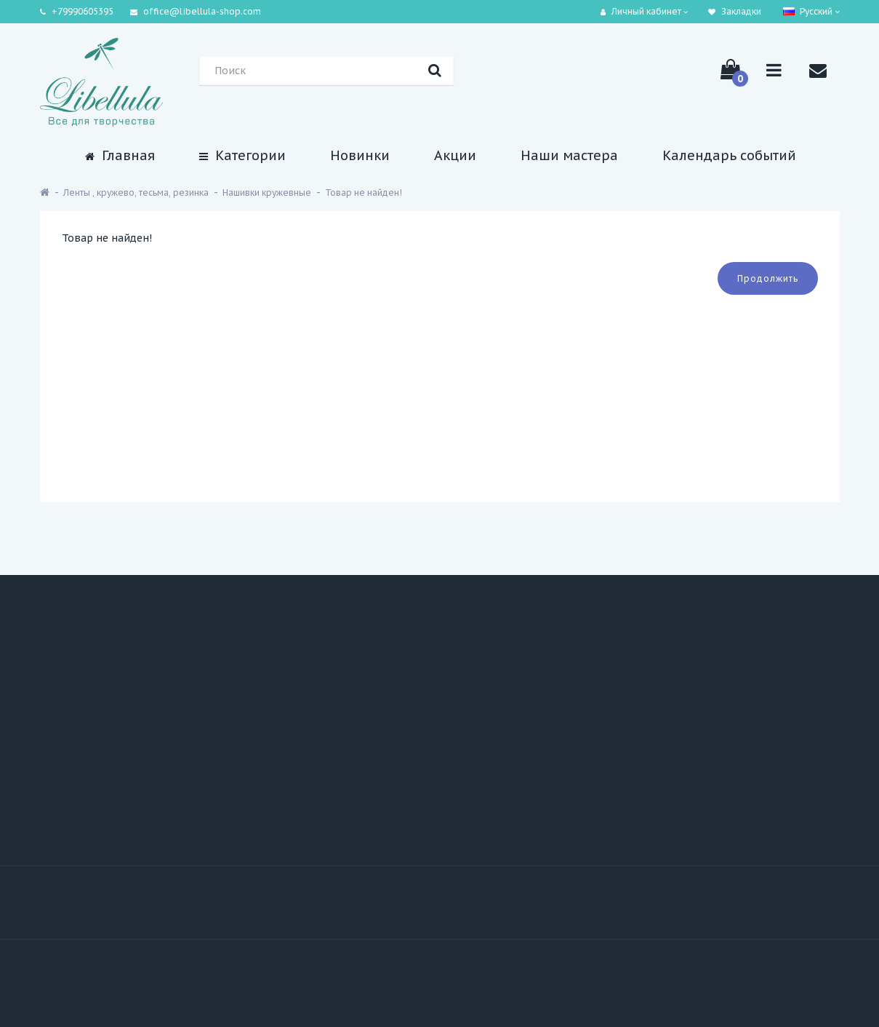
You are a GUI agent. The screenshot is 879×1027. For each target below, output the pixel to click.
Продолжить (767, 278)
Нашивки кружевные (266, 192)
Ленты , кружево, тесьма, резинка (136, 192)
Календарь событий (729, 155)
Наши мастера (569, 155)
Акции (455, 155)
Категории (242, 155)
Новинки (360, 155)
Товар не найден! (363, 192)
